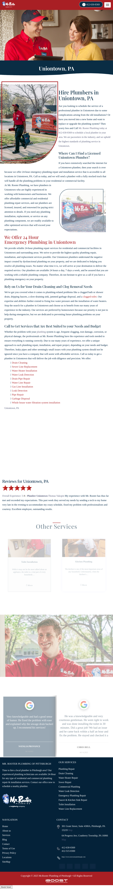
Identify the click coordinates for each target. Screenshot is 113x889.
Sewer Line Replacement (24, 366)
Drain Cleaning (19, 362)
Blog (4, 839)
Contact (6, 844)
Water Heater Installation (24, 370)
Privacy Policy (9, 853)
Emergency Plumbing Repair (72, 795)
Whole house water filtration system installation (36, 402)
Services (6, 835)
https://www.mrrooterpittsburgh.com (74, 857)
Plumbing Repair (67, 769)
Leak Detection (19, 390)
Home (5, 826)
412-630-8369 (93, 4)
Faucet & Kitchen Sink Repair (73, 800)
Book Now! (6, 887)
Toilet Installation (67, 804)
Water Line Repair (21, 382)
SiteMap (6, 861)
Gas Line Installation (22, 386)
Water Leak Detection (23, 374)
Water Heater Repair (68, 778)
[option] (32, 571)
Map (70, 830)
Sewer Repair (65, 782)
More (33, 587)
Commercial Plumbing (69, 786)
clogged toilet (90, 296)
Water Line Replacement (70, 809)
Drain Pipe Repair (21, 378)
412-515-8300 (68, 851)
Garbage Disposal (21, 398)
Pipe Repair (18, 394)
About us (6, 830)
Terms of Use (8, 848)
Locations (7, 857)
